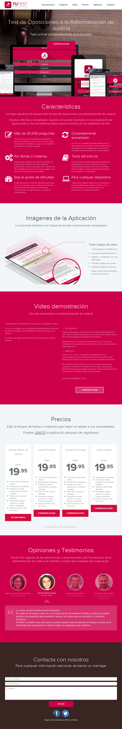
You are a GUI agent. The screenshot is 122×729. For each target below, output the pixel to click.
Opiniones (97, 5)
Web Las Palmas (71, 720)
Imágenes (63, 5)
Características (48, 5)
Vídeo (74, 5)
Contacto (111, 5)
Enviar (61, 704)
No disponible (18, 517)
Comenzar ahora (47, 513)
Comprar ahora (61, 44)
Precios (85, 5)
